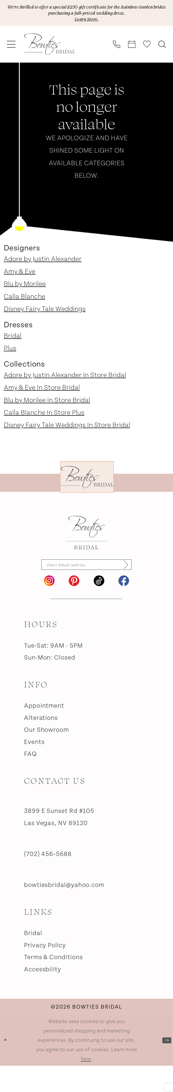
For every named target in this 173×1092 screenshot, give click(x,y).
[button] (11, 64)
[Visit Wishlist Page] (147, 64)
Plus (10, 369)
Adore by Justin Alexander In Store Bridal (65, 396)
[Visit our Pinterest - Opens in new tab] (74, 607)
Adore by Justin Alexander (43, 280)
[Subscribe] (146, 588)
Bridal (12, 356)
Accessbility (42, 995)
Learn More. (86, 37)
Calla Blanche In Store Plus (44, 433)
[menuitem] (11, 64)
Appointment (44, 732)
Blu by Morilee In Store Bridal (47, 421)
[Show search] (162, 64)
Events (34, 768)
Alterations (41, 744)
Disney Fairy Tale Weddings (45, 329)
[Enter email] (86, 588)
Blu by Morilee (25, 304)
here (86, 1085)
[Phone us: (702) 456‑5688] (116, 64)
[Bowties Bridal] (86, 553)
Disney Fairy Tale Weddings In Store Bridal (67, 446)
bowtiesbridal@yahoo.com (64, 911)
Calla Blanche (24, 317)
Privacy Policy (45, 971)
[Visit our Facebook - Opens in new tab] (123, 607)
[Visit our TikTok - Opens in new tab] (99, 607)
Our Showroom (46, 756)
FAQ (30, 780)
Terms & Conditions (53, 983)
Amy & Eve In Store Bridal (42, 408)
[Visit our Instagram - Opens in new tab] (49, 607)
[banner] (49, 65)
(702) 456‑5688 (48, 880)
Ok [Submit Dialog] (164, 1067)
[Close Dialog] (8, 1067)
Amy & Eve (19, 292)
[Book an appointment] (131, 64)
